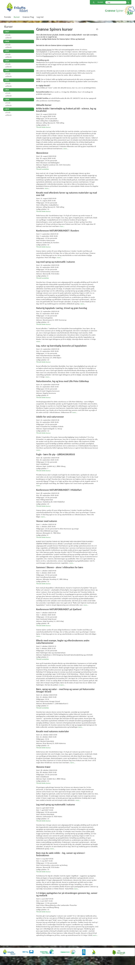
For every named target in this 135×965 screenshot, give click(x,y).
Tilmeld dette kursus (43, 127)
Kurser (8, 27)
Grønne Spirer (120, 10)
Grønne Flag (28, 17)
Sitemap (94, 2)
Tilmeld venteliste (42, 169)
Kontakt (100, 2)
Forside (7, 17)
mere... (65, 149)
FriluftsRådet (17, 7)
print (97, 29)
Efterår (9, 38)
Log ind (40, 17)
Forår (8, 35)
